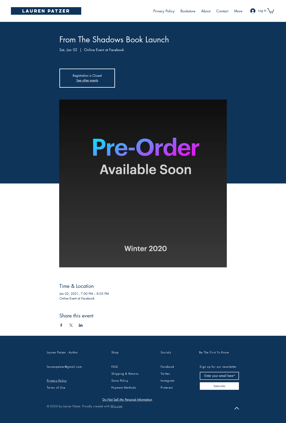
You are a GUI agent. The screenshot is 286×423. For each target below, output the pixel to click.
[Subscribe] (219, 386)
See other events (87, 80)
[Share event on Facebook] (61, 325)
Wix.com (116, 406)
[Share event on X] (71, 325)
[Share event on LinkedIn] (81, 325)
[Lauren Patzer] (46, 11)
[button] (270, 10)
